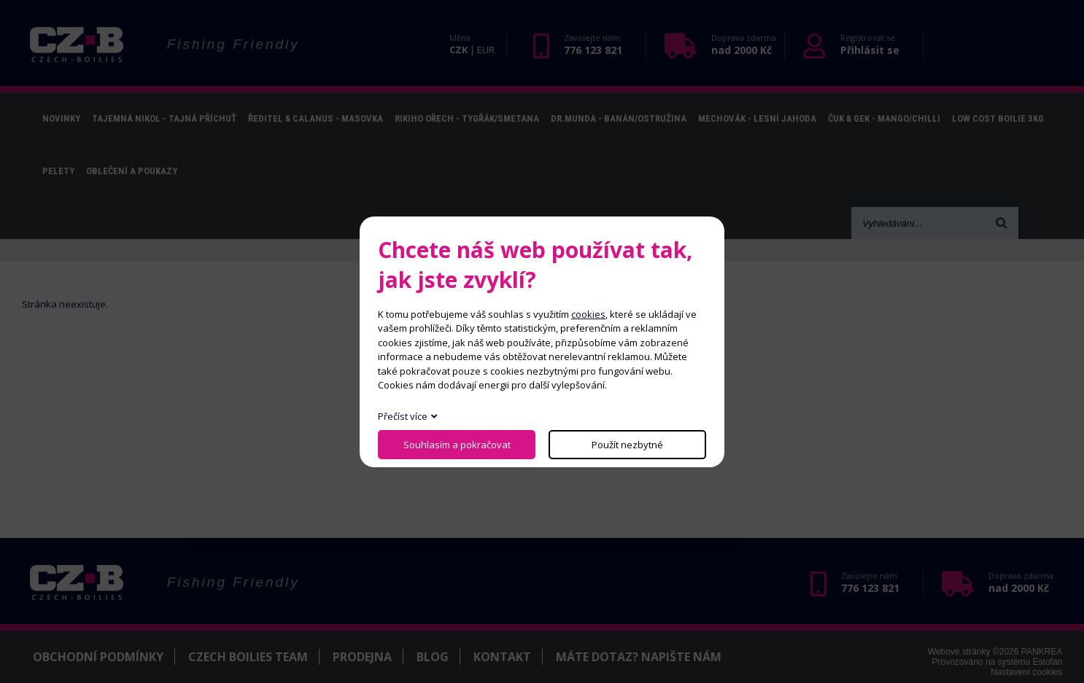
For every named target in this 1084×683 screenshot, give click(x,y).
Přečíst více (402, 416)
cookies (588, 314)
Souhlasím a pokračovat (457, 444)
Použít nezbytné (627, 444)
